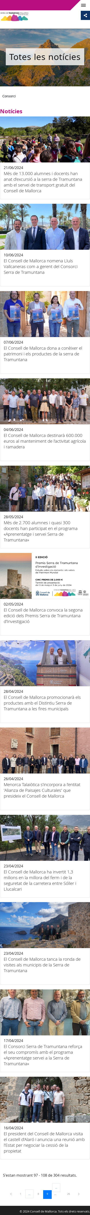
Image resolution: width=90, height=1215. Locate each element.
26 (70, 1193)
